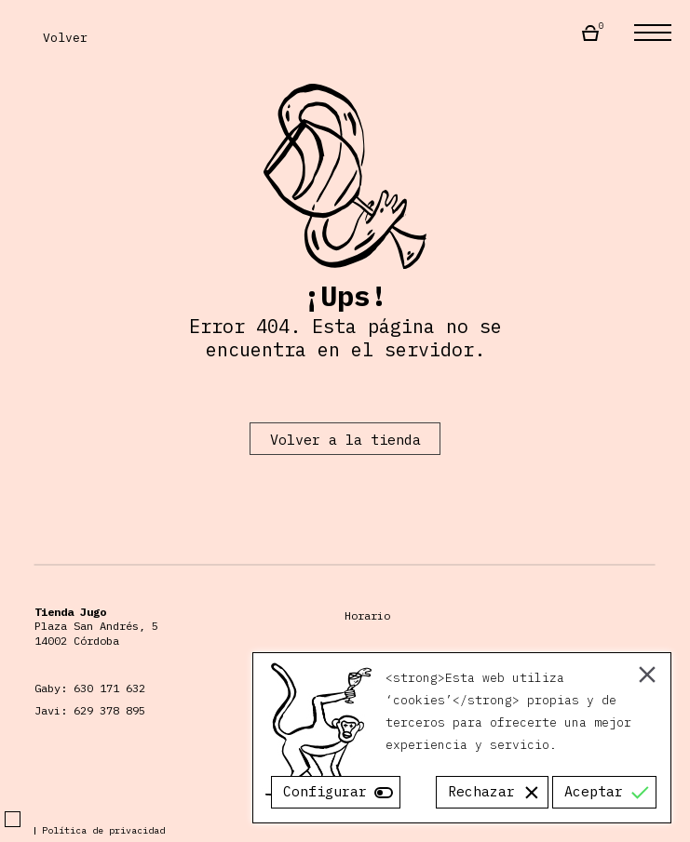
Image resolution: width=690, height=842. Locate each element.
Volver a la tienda (345, 439)
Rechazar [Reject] (481, 791)
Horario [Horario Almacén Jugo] (367, 615)
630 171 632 (109, 688)
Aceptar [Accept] (593, 791)
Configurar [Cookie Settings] (325, 791)
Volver (53, 37)
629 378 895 (109, 710)
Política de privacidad (103, 830)
